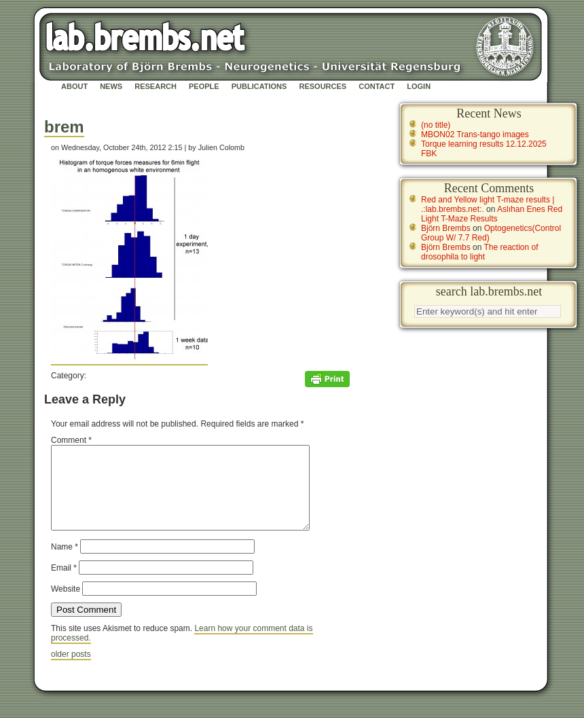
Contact (377, 86)
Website (65, 605)
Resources (322, 86)
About (74, 86)
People (204, 86)
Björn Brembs (446, 228)
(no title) (435, 125)
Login (419, 86)
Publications (259, 86)
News (111, 86)
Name (64, 563)
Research (155, 86)
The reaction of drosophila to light (480, 252)
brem (64, 127)
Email (64, 584)
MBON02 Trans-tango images (475, 134)
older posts (71, 670)
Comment (71, 440)
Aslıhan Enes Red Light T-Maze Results (491, 213)
